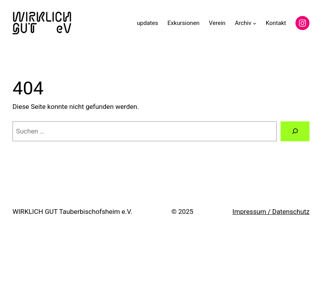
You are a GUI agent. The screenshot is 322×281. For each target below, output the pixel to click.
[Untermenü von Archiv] (254, 23)
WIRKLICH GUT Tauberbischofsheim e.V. (72, 211)
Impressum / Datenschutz (271, 211)
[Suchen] (295, 131)
